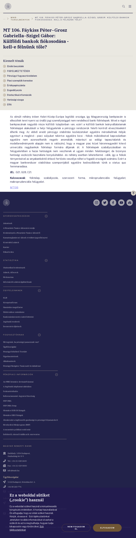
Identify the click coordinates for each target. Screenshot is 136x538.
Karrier (6, 247)
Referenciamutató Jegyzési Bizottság (19, 396)
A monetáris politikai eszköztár (17, 429)
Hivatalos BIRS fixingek (13, 415)
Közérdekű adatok (11, 242)
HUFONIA (7, 401)
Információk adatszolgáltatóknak (17, 282)
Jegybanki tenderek (11, 321)
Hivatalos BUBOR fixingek (14, 410)
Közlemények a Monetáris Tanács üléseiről (21, 233)
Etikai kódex (8, 252)
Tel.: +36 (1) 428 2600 (17, 461)
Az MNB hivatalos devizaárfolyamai (18, 382)
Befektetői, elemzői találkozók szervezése (21, 434)
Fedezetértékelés (10, 391)
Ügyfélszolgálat (9, 347)
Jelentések (7, 223)
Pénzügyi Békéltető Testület (15, 351)
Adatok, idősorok (10, 272)
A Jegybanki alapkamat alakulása (17, 386)
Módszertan (8, 277)
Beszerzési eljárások (12, 326)
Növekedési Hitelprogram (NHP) (16, 425)
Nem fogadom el (76, 528)
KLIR (5, 297)
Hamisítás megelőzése (13, 307)
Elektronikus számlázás (13, 312)
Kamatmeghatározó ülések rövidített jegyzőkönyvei (25, 237)
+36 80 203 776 (14, 487)
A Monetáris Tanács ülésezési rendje (19, 228)
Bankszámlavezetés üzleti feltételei (18, 317)
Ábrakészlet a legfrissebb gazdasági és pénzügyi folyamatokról (30, 420)
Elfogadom (107, 528)
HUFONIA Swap (10, 405)
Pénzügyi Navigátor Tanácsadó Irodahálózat (22, 366)
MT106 (14, 187)
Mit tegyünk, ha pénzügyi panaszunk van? (21, 342)
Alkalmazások (9, 361)
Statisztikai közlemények (14, 267)
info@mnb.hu (13, 470)
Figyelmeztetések (10, 356)
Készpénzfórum (10, 302)
